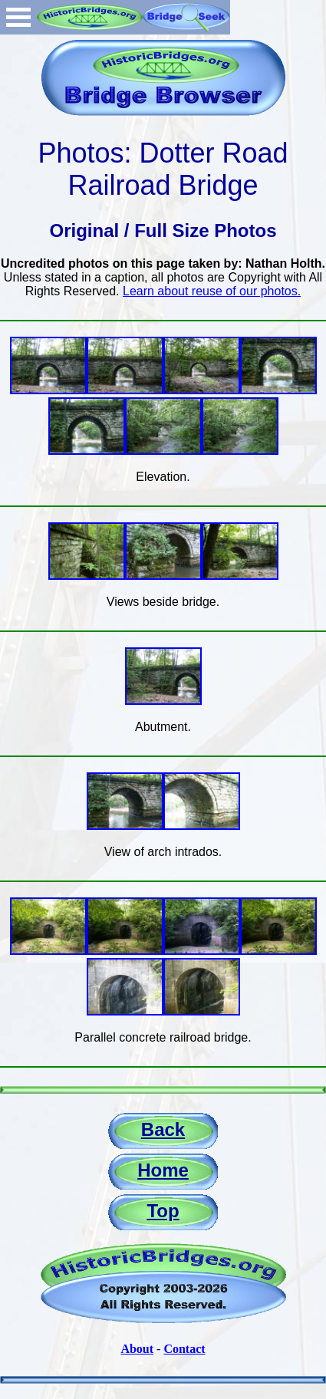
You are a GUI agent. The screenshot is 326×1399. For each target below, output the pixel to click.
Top (163, 1210)
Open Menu (18, 17)
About (136, 1348)
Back (163, 1129)
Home (163, 1170)
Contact (184, 1348)
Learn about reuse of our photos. (212, 291)
